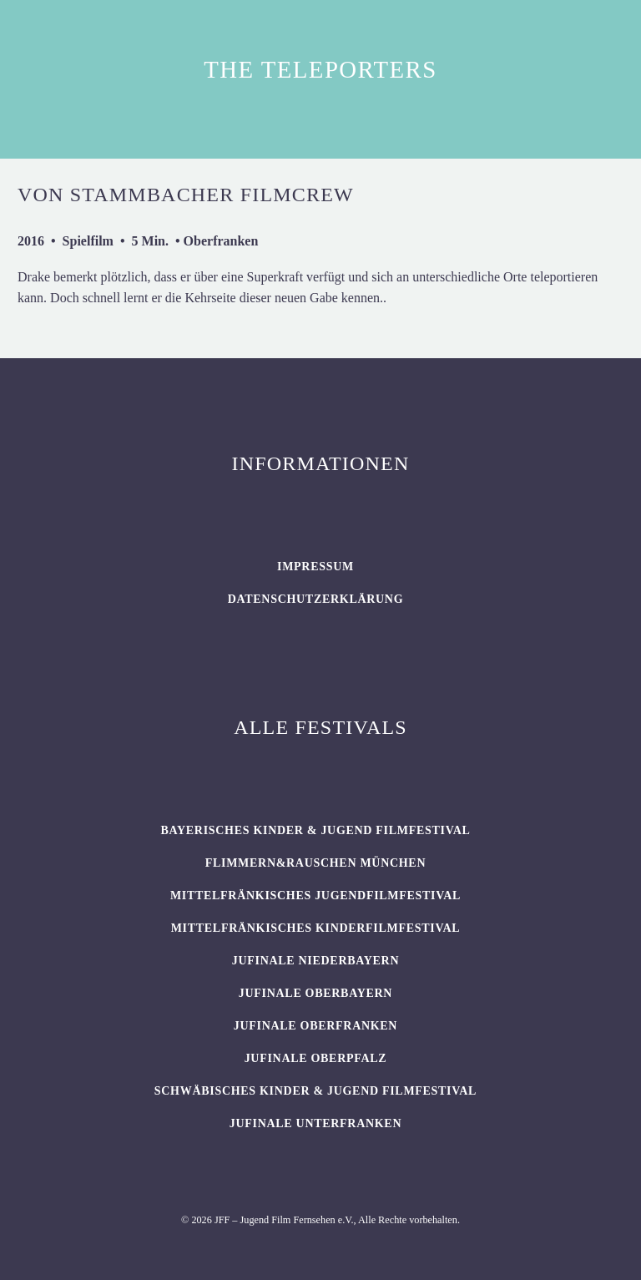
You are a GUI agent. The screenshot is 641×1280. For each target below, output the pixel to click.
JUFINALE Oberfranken (315, 1025)
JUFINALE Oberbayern (315, 993)
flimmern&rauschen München (315, 863)
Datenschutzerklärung (316, 599)
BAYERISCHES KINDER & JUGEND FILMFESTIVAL (315, 830)
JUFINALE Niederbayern (316, 960)
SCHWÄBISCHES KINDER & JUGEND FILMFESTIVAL (315, 1091)
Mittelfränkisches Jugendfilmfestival (315, 895)
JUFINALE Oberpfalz (316, 1058)
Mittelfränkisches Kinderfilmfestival (316, 928)
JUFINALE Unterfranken (315, 1123)
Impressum (315, 566)
